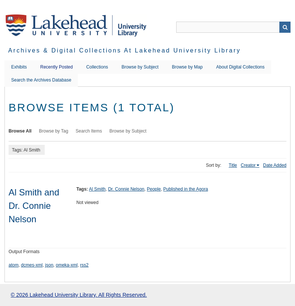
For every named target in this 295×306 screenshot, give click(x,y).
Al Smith (97, 189)
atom (14, 265)
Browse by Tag (54, 131)
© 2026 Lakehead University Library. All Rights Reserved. (79, 295)
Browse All (20, 131)
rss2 (84, 265)
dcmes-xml (31, 265)
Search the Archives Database (41, 80)
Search (285, 27)
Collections (97, 67)
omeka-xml (67, 265)
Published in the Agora (185, 189)
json (49, 265)
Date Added (274, 165)
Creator (248, 165)
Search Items (89, 131)
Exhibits (19, 67)
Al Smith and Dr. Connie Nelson (34, 205)
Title (233, 165)
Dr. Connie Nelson (126, 189)
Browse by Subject (139, 67)
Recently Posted (56, 67)
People (154, 189)
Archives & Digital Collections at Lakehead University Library (124, 50)
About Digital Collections (240, 67)
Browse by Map (187, 67)
